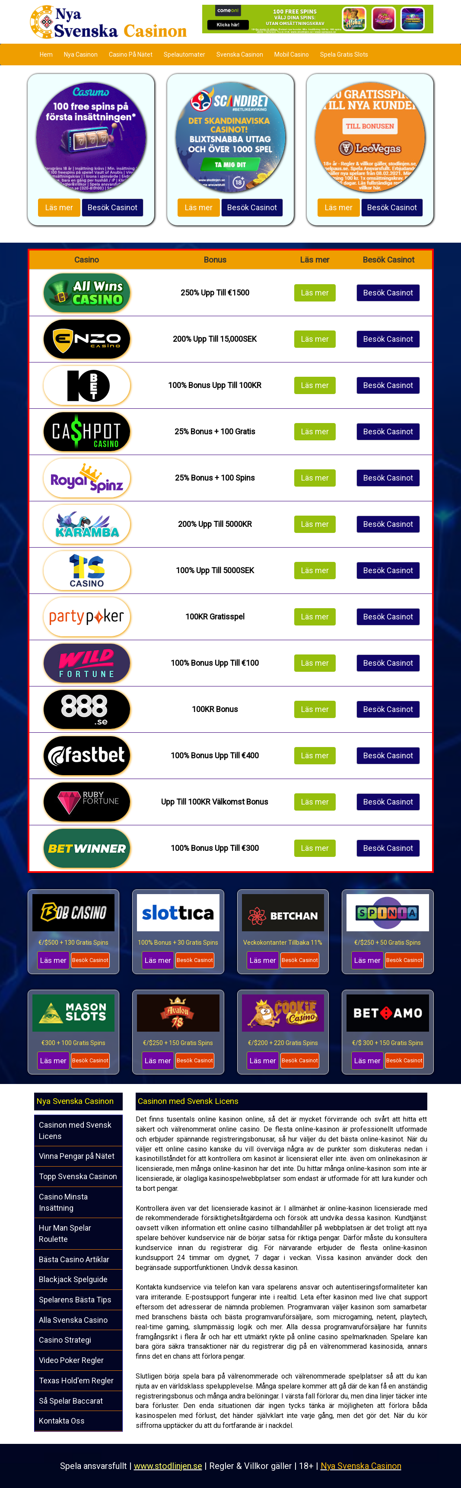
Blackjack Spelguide (73, 1279)
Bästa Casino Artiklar (74, 1259)
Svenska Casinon (239, 54)
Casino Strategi (65, 1339)
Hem (46, 54)
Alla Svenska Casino (73, 1319)
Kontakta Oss (62, 1420)
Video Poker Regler (71, 1360)
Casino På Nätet (131, 54)
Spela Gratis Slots (344, 54)
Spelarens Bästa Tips (75, 1299)
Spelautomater (184, 54)
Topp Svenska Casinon (78, 1176)
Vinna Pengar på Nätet (76, 1156)
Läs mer (59, 207)
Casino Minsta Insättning (63, 1202)
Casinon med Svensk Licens (75, 1130)
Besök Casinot (112, 207)
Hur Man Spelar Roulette (65, 1233)
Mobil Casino (291, 54)
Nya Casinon (81, 54)
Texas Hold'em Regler (76, 1380)
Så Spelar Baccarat (71, 1400)
